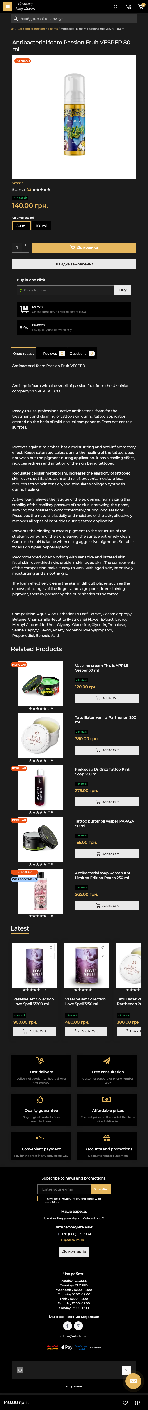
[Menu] (7, 6)
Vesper (17, 183)
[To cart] (107, 698)
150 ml (41, 226)
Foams (53, 28)
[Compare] (51, 956)
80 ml (21, 226)
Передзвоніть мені (74, 1240)
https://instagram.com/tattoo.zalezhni (78, 1326)
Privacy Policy (70, 1198)
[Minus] (25, 250)
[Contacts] (128, 6)
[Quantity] (17, 248)
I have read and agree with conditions (73, 1200)
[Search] (16, 18)
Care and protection (31, 28)
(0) (29, 189)
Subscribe (100, 1189)
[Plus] (25, 245)
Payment (38, 324)
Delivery (37, 306)
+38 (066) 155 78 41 (76, 1234)
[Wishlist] (51, 947)
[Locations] (115, 6)
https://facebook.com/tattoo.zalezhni (67, 1326)
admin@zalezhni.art (74, 1336)
